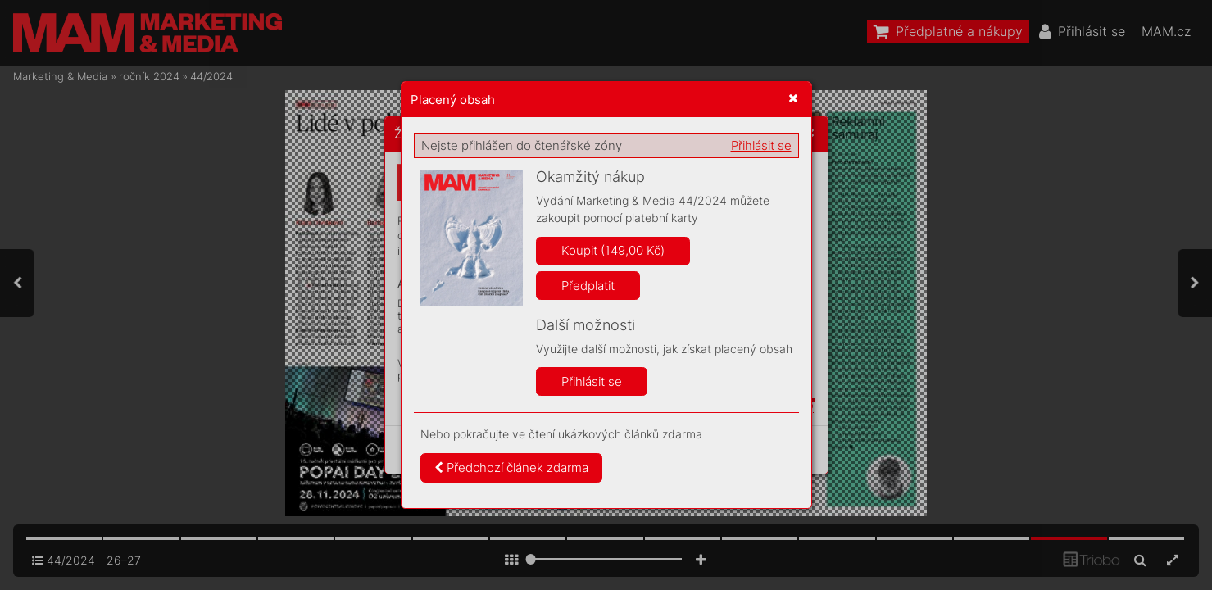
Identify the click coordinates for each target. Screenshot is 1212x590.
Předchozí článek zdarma (511, 467)
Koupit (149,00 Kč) (613, 250)
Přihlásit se (761, 145)
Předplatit (588, 285)
